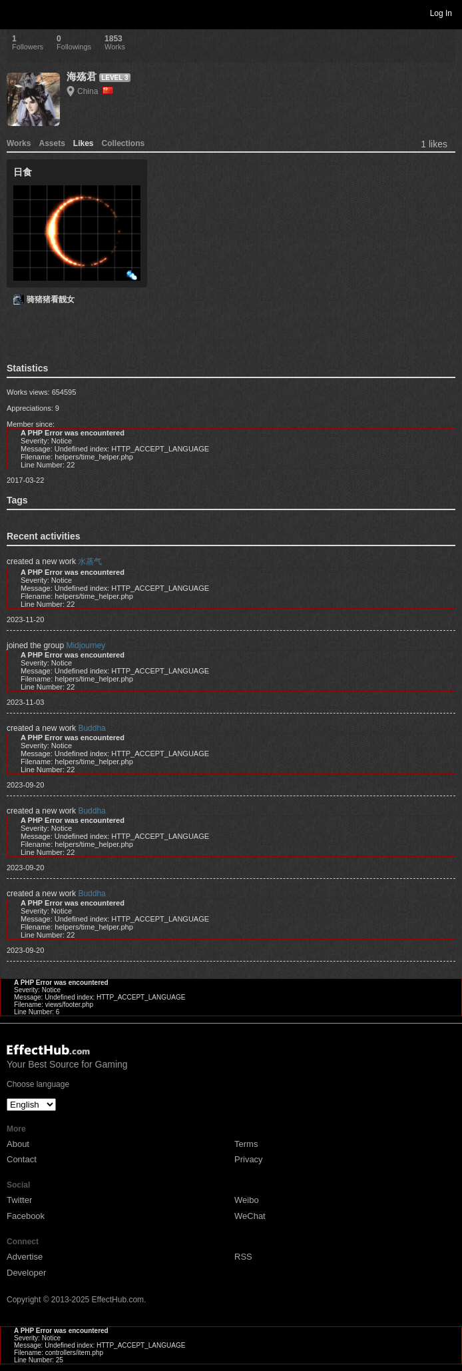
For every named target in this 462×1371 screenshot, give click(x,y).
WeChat (250, 1216)
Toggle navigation (16, 12)
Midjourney (85, 645)
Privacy (248, 1159)
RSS (243, 1257)
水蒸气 (90, 561)
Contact (22, 1159)
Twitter (19, 1200)
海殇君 (82, 76)
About (18, 1144)
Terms (246, 1144)
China (95, 91)
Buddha (91, 728)
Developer (26, 1273)
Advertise (25, 1257)
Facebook (26, 1216)
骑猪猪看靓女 (51, 299)
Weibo (246, 1200)
